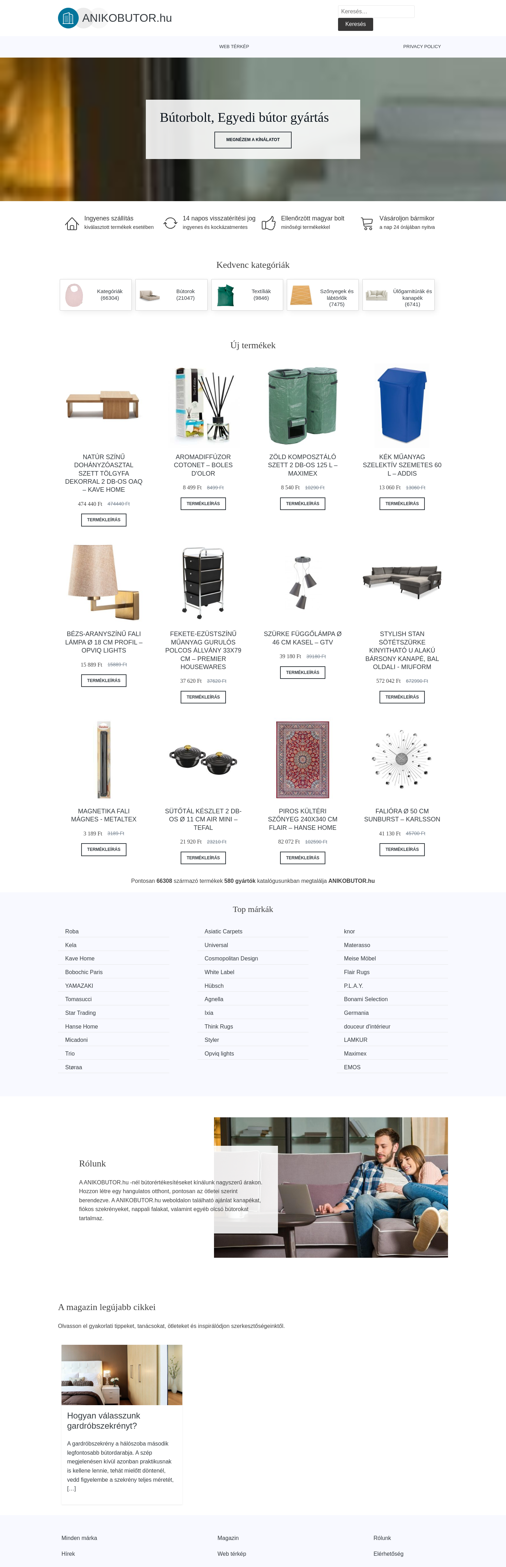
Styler (174, 1010)
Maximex (178, 1024)
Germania (79, 997)
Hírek (68, 1510)
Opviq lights (81, 1024)
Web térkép (234, 46)
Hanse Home (183, 997)
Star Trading (282, 984)
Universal (78, 944)
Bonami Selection (189, 984)
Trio (372, 1010)
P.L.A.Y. (276, 971)
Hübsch (176, 971)
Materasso (180, 944)
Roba (73, 931)
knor (272, 931)
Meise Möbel (83, 958)
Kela (372, 931)
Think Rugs (281, 997)
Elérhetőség (388, 1510)
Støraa (275, 1024)
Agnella (76, 984)
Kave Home (282, 944)
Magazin (228, 1494)
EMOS (375, 1024)
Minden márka (79, 1494)
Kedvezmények (80, 1526)
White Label (282, 958)
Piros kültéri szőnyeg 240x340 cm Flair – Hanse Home (302, 819)
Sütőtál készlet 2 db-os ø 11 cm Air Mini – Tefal (203, 819)
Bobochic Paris (186, 958)
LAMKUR (279, 1010)
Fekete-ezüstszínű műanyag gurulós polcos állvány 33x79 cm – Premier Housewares (203, 650)
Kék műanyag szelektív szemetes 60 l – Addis (402, 465)
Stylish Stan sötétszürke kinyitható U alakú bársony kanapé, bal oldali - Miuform (402, 650)
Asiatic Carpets (186, 931)
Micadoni (78, 1010)
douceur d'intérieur (390, 997)
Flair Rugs (380, 958)
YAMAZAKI (81, 971)
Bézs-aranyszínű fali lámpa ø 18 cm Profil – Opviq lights (103, 642)
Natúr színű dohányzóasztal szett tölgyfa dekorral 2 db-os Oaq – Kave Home (103, 474)
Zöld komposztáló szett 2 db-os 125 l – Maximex (302, 465)
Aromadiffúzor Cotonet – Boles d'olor (203, 465)
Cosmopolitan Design (394, 944)
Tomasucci (380, 971)
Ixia (371, 984)
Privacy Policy (422, 46)
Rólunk (382, 1494)
